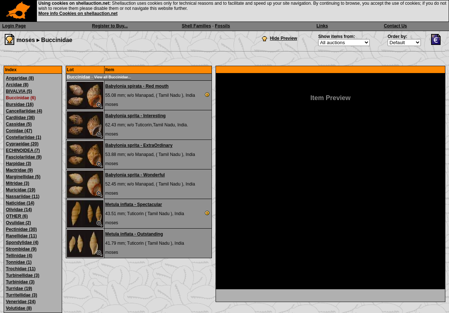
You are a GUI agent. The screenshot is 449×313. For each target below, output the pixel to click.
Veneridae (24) (20, 301)
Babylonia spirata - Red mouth (136, 86)
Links (322, 25)
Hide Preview (283, 38)
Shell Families (196, 25)
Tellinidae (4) (19, 255)
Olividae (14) (19, 209)
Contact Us (395, 25)
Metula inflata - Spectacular (133, 204)
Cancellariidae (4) (24, 111)
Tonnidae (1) (18, 262)
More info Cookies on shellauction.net (78, 13)
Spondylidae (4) (22, 242)
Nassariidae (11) (22, 196)
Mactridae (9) (19, 170)
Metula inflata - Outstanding (134, 234)
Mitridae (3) (17, 183)
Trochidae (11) (20, 268)
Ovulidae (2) (18, 222)
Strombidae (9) (21, 249)
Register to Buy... (110, 25)
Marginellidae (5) (23, 176)
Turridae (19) (19, 288)
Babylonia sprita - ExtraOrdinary (138, 145)
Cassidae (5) (19, 124)
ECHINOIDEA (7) (23, 150)
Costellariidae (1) (23, 137)
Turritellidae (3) (21, 295)
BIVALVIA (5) (19, 91)
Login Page (14, 25)
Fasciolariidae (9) (24, 157)
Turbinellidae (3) (22, 275)
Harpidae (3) (18, 163)
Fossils (222, 25)
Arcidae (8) (17, 84)
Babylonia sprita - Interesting (135, 115)
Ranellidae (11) (21, 235)
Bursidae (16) (20, 104)
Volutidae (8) (19, 308)
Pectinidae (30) (21, 229)
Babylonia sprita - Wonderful (135, 175)
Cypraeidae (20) (22, 143)
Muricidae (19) (20, 189)
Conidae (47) (19, 130)
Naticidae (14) (20, 203)
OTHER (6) (17, 216)
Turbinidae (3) (20, 282)
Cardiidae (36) (20, 117)
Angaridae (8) (20, 78)
